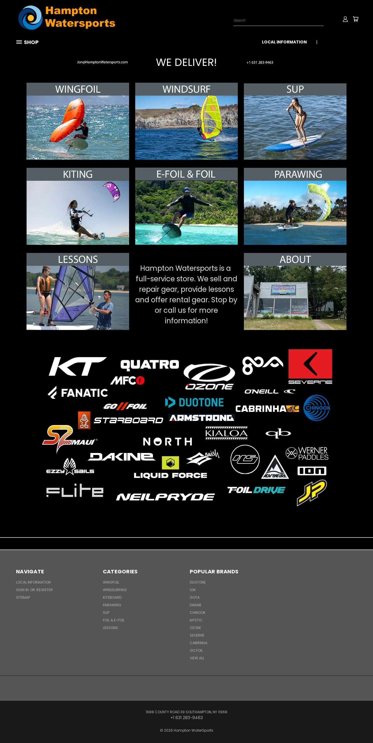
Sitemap (23, 597)
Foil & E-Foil (113, 620)
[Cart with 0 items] (355, 19)
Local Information (284, 42)
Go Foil (196, 650)
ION (193, 589)
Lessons (110, 627)
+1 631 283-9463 (340, 42)
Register (44, 589)
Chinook (197, 612)
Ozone (195, 627)
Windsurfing (115, 589)
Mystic (196, 620)
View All (197, 658)
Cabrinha (198, 642)
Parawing (112, 605)
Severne (197, 635)
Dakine (195, 605)
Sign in (22, 589)
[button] (78, 62)
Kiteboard (112, 597)
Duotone (198, 582)
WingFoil (111, 582)
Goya (195, 597)
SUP (106, 612)
